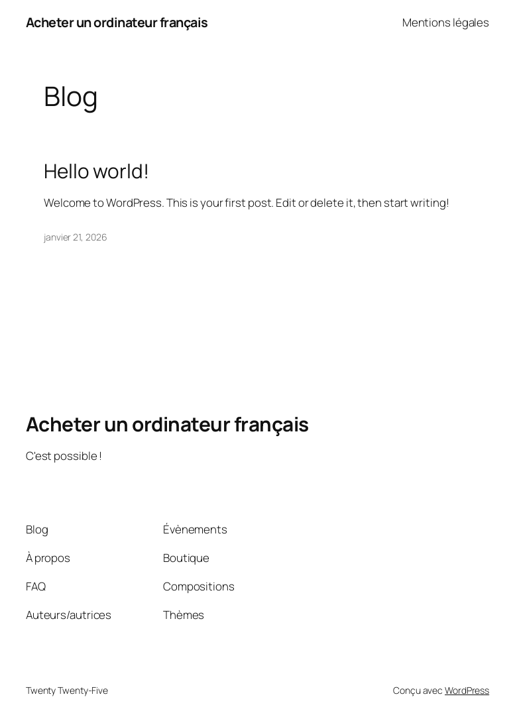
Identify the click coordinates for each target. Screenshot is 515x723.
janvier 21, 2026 (75, 237)
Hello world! (96, 171)
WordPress (467, 690)
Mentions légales (445, 22)
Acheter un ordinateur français (117, 22)
